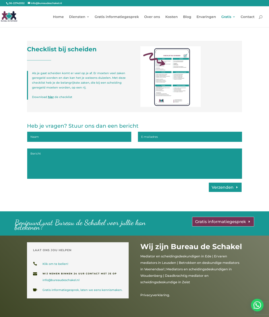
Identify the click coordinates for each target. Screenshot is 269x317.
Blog (187, 17)
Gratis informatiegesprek (117, 17)
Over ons (152, 17)
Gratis (226, 17)
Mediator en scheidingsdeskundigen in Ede (175, 256)
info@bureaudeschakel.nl (61, 280)
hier (51, 97)
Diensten (77, 17)
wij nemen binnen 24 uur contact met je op (79, 273)
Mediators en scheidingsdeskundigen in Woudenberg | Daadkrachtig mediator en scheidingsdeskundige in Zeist (186, 275)
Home (58, 17)
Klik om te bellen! (55, 264)
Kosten (171, 17)
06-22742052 (17, 3)
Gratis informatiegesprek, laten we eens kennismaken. (82, 290)
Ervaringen (206, 17)
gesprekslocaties (99, 303)
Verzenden (223, 187)
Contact (248, 17)
